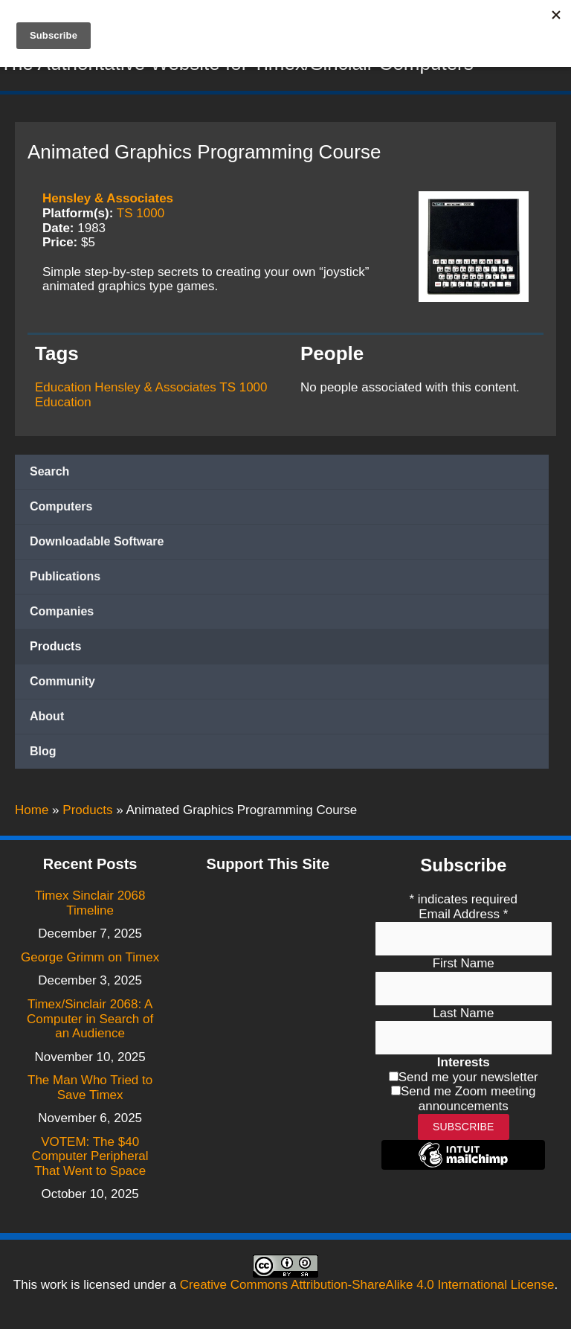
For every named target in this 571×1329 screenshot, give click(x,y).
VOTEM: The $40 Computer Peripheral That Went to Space (90, 1156)
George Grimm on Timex (90, 957)
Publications (65, 580)
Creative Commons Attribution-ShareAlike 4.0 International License (367, 1285)
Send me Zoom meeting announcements (468, 1098)
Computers (61, 510)
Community (62, 685)
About (47, 720)
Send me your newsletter (468, 1077)
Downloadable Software (97, 545)
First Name (463, 963)
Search (49, 475)
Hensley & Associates (107, 202)
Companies (62, 615)
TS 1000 (140, 216)
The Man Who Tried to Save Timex (90, 1087)
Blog (43, 755)
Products (55, 650)
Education (63, 391)
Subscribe (463, 1127)
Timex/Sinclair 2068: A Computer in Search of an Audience (90, 1018)
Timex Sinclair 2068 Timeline (90, 903)
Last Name (463, 1013)
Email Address (463, 914)
